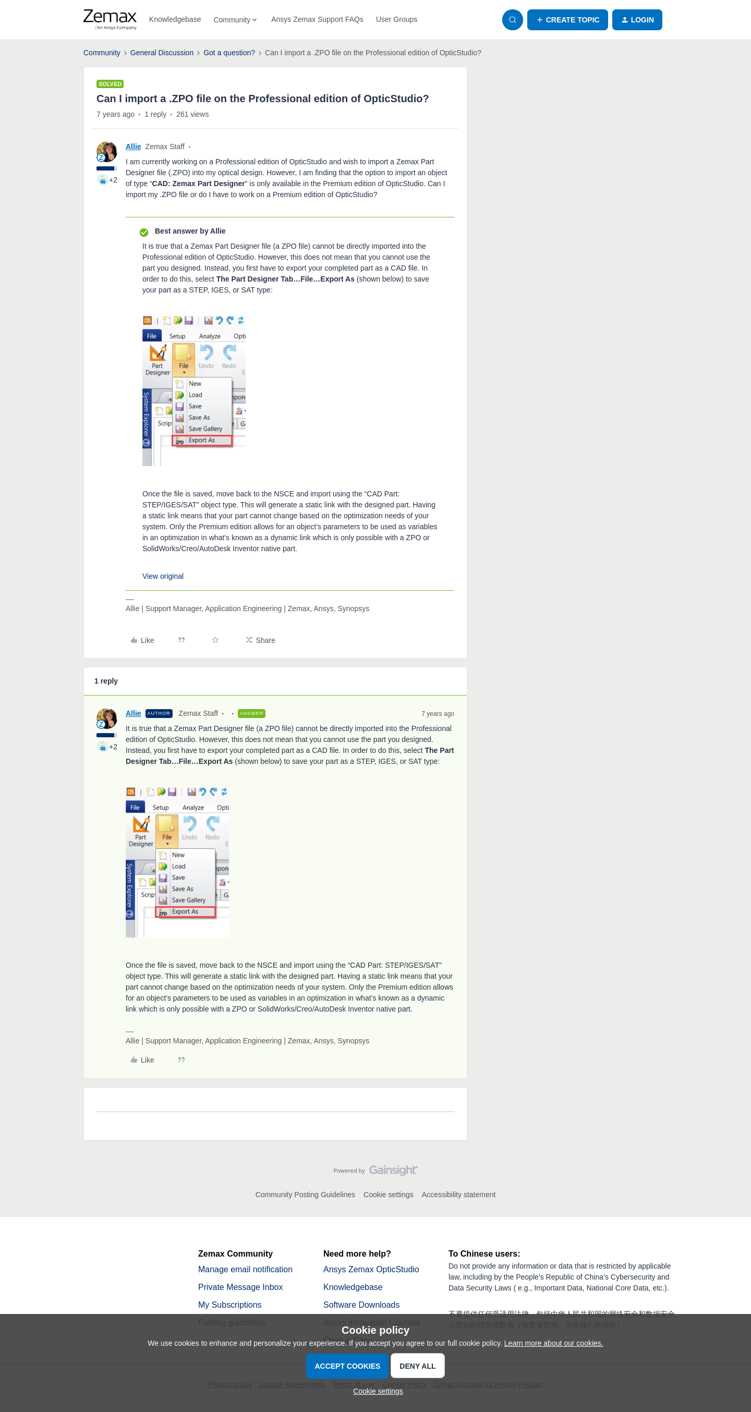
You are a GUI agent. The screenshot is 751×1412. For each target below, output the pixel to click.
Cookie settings (389, 1194)
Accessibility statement (459, 1194)
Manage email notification (245, 1269)
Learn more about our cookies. (553, 1343)
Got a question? (229, 52)
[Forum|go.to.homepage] (110, 19)
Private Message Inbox (240, 1287)
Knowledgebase (175, 19)
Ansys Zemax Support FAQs (317, 19)
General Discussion (161, 52)
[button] (567, 19)
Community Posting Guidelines (305, 1194)
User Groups (396, 19)
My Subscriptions (230, 1304)
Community (101, 52)
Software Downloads (361, 1304)
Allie (133, 146)
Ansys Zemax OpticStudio (371, 1269)
